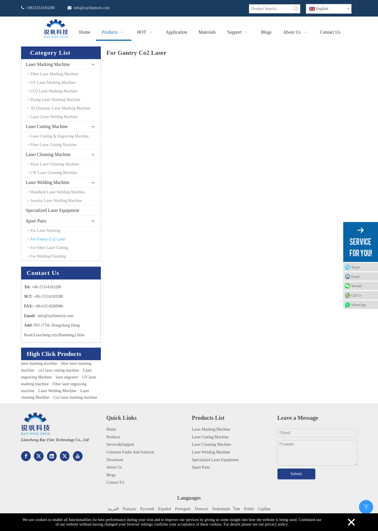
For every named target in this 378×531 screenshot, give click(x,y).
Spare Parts (36, 220)
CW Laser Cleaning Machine (53, 173)
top (366, 506)
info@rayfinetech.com (91, 8)
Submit (296, 474)
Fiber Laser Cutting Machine (53, 145)
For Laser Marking (45, 230)
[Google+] (39, 456)
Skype (355, 267)
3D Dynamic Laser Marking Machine (60, 108)
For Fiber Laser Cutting (49, 248)
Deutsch (201, 509)
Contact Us (115, 482)
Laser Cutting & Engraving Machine (59, 136)
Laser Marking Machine (48, 64)
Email (355, 277)
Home (111, 429)
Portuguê (182, 509)
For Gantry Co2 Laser (48, 239)
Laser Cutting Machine (47, 126)
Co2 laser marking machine (75, 397)
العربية (113, 509)
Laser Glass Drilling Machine (54, 117)
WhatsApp (358, 305)
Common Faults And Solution (130, 452)
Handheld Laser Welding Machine (57, 192)
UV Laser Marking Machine (53, 82)
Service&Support (120, 444)
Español (164, 509)
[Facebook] (26, 456)
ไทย (236, 509)
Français (129, 509)
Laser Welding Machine (48, 182)
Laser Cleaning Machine (48, 154)
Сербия (264, 509)
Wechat (356, 286)
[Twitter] (65, 456)
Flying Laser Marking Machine (55, 100)
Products (113, 437)
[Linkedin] (52, 456)
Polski (249, 509)
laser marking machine (39, 363)
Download (115, 460)
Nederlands (221, 509)
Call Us (356, 295)
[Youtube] (78, 456)
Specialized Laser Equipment (52, 210)
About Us (114, 467)
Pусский (147, 509)
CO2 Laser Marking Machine (53, 91)
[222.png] (35, 424)
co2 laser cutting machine (58, 370)
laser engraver (67, 377)
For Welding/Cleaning (48, 256)
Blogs (111, 475)
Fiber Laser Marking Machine (54, 74)
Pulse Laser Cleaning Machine (54, 164)
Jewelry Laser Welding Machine (56, 200)
